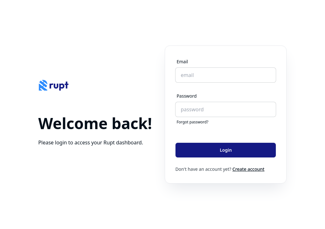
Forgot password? (192, 122)
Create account (248, 169)
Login (226, 150)
